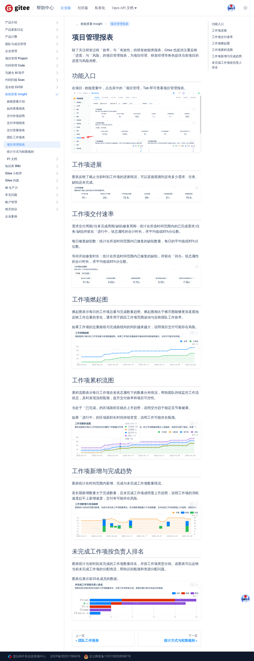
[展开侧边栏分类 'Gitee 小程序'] (57, 173)
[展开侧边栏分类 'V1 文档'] (57, 159)
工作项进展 (219, 30)
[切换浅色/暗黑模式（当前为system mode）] (245, 8)
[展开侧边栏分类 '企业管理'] (57, 51)
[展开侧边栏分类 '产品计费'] (57, 37)
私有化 (100, 8)
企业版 (66, 8)
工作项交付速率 (222, 37)
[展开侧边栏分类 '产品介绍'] (57, 22)
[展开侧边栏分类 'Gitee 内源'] (57, 180)
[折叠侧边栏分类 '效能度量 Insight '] (57, 94)
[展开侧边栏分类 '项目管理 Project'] (57, 58)
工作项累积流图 (222, 49)
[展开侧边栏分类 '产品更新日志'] (57, 30)
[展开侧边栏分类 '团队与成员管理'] (57, 44)
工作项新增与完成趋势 (227, 56)
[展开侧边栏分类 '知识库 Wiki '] (57, 166)
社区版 (83, 8)
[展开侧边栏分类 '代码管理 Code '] (57, 65)
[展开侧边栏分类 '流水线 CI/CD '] (57, 87)
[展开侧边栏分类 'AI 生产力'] (57, 188)
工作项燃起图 (221, 43)
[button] (31, 202)
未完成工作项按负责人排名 (227, 65)
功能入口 (218, 24)
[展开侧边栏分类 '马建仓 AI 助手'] (57, 73)
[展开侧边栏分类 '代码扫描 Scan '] (57, 80)
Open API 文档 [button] (122, 8)
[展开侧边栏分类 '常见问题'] (57, 195)
